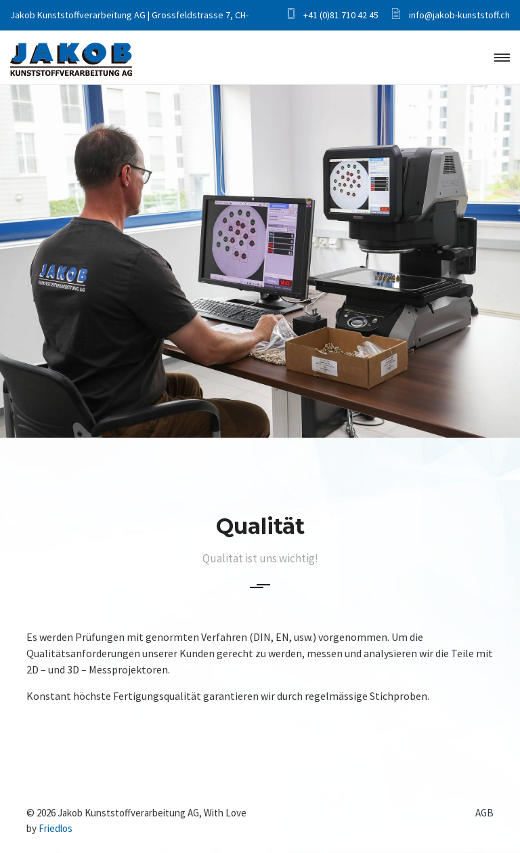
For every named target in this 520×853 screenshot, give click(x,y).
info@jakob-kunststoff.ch (451, 15)
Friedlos (55, 828)
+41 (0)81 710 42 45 (333, 15)
